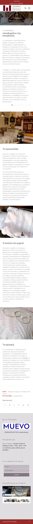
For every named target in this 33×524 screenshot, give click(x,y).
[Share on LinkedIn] (23, 405)
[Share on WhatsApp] (14, 405)
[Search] (24, 8)
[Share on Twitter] (9, 405)
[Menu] (28, 8)
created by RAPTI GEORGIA (9, 521)
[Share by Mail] (28, 405)
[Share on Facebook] (5, 405)
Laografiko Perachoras (15, 487)
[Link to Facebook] (29, 521)
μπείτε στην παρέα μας (9, 494)
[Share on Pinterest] (19, 405)
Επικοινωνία (17, 1)
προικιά (25, 358)
